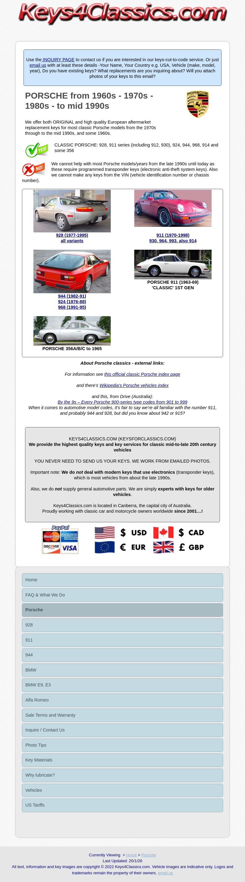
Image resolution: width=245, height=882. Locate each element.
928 (29, 624)
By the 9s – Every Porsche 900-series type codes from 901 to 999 (122, 402)
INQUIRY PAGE (57, 59)
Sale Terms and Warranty (50, 715)
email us (38, 65)
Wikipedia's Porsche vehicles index (134, 385)
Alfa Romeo (37, 700)
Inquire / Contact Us (45, 729)
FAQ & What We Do (45, 594)
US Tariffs (35, 805)
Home (31, 579)
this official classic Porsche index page (142, 374)
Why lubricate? (40, 775)
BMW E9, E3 (38, 684)
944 (29, 654)
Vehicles (33, 790)
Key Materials (38, 759)
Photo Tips (35, 745)
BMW (30, 670)
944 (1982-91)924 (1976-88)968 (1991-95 (72, 302)
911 (29, 640)
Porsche (34, 609)
